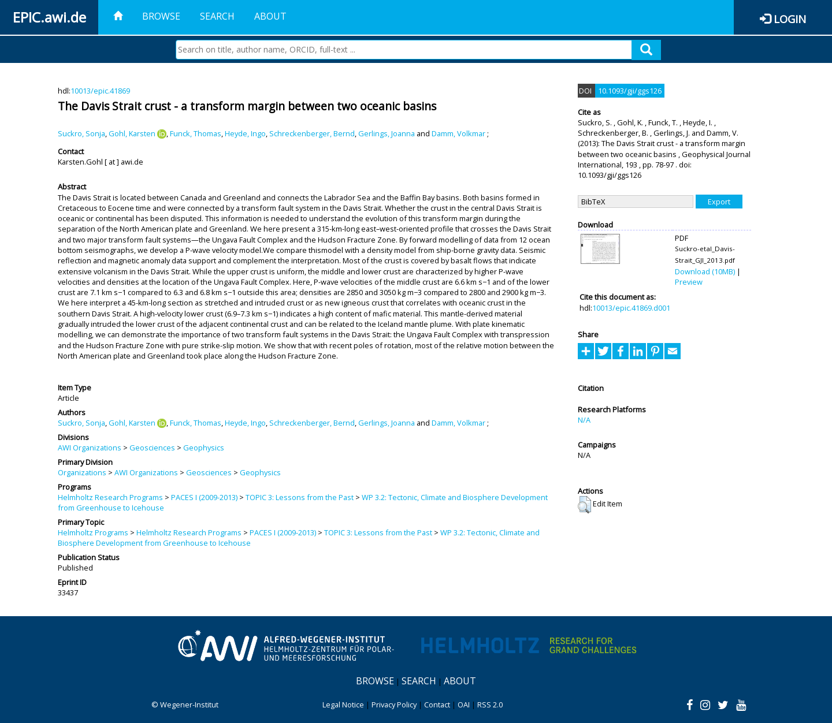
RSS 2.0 (490, 704)
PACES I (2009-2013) (204, 497)
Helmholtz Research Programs (110, 497)
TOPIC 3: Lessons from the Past (300, 497)
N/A (584, 420)
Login (790, 19)
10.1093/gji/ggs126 (630, 90)
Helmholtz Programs (93, 532)
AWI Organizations (89, 447)
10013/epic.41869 (100, 90)
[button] (584, 504)
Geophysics (203, 447)
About (270, 16)
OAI (464, 704)
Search (217, 16)
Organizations (82, 472)
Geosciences (152, 447)
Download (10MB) (705, 271)
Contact (437, 704)
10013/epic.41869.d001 (631, 308)
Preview (689, 282)
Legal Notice (343, 704)
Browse (161, 16)
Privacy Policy (394, 704)
